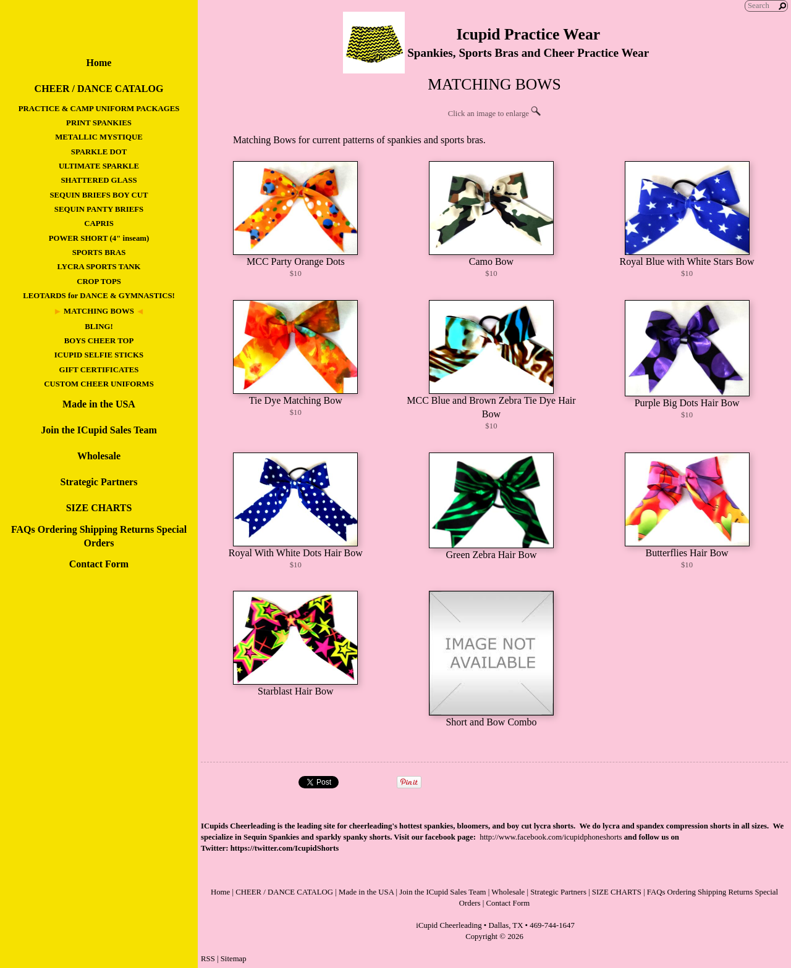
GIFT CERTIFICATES (99, 369)
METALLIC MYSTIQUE (99, 137)
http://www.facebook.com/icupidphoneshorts (551, 837)
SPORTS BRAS (99, 252)
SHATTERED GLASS (99, 180)
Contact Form (99, 564)
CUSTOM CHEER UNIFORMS (99, 384)
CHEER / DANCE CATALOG (99, 88)
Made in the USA (98, 404)
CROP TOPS (99, 281)
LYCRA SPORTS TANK (98, 266)
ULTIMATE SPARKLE (99, 166)
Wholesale (99, 456)
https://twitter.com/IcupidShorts (285, 848)
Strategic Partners (99, 482)
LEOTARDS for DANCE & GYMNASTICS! (99, 295)
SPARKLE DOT (99, 152)
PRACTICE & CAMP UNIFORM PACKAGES (99, 108)
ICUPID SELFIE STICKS (98, 355)
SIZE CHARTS (99, 508)
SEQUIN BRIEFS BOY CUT (98, 195)
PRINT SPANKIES (99, 123)
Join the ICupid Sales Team (99, 430)
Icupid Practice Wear (528, 34)
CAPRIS (99, 223)
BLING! (99, 326)
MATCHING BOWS (99, 311)
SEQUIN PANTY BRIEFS (98, 209)
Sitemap (234, 958)
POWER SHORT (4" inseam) (99, 238)
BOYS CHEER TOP (99, 340)
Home (99, 62)
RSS (208, 958)
